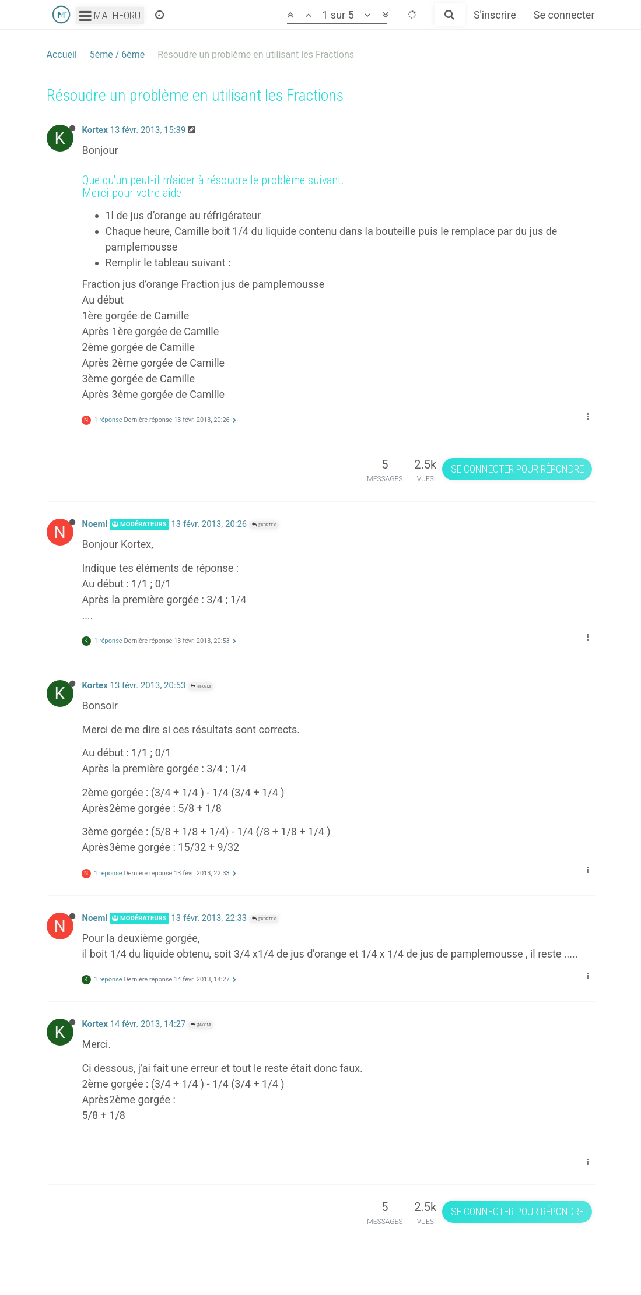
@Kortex (264, 524)
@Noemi (201, 686)
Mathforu (110, 15)
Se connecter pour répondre (517, 469)
